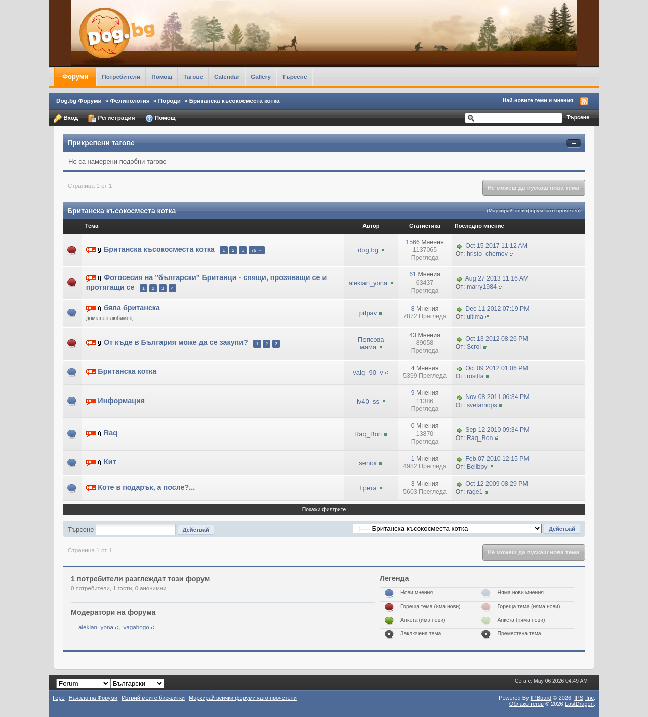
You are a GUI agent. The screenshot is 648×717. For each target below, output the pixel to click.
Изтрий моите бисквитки (153, 698)
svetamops (482, 405)
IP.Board (541, 698)
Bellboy (477, 466)
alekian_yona (368, 283)
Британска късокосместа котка (234, 100)
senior (368, 463)
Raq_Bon (368, 434)
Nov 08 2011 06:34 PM (497, 397)
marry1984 (482, 286)
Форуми (75, 77)
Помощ (161, 76)
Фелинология (130, 100)
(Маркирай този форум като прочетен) (534, 210)
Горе (59, 698)
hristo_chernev (487, 253)
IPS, (584, 698)
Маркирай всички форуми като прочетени (243, 698)
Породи (169, 100)
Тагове (193, 76)
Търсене (294, 76)
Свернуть (573, 143)
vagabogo (136, 627)
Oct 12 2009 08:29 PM (496, 484)
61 (412, 274)
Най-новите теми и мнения (538, 100)
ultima (475, 317)
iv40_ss (368, 401)
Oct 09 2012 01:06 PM (496, 368)
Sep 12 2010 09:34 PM (497, 429)
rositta (475, 376)
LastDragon (579, 704)
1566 (412, 242)
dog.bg (368, 250)
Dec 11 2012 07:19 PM (497, 308)
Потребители (121, 76)
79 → (256, 250)
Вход (66, 118)
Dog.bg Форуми (79, 100)
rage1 (475, 491)
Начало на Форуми (93, 698)
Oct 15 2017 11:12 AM (496, 245)
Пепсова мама (371, 343)
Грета (367, 488)
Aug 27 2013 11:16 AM (497, 278)
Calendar (226, 76)
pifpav (368, 313)
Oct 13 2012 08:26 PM (496, 339)
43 (412, 335)
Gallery (261, 76)
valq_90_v (368, 372)
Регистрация (111, 118)
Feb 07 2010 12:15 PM (497, 458)
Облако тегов (526, 704)
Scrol (474, 346)
